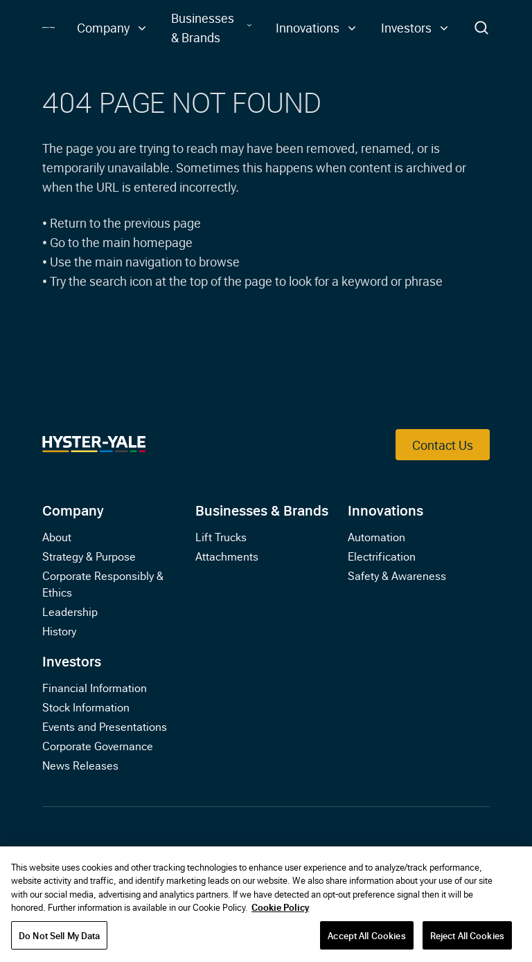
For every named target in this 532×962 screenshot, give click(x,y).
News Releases (80, 764)
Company (73, 509)
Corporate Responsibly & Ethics (102, 583)
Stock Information (86, 706)
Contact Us (442, 444)
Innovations (385, 509)
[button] (113, 27)
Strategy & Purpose (89, 555)
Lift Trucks (221, 536)
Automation (376, 536)
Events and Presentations (104, 726)
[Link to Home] (48, 28)
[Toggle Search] (481, 27)
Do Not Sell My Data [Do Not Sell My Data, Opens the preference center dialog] (59, 939)
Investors (71, 660)
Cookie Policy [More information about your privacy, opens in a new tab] (280, 911)
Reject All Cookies (467, 939)
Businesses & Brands (261, 509)
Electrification (382, 555)
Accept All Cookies (366, 939)
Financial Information (94, 687)
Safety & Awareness (397, 575)
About (56, 536)
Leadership (70, 611)
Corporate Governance (97, 745)
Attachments (226, 555)
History (59, 630)
